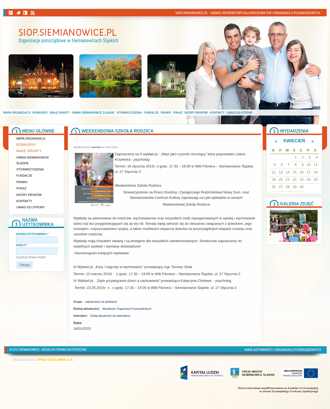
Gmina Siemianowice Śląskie (93, 112)
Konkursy (40, 112)
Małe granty (60, 112)
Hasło (21, 245)
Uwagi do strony (240, 112)
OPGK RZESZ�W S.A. (54, 360)
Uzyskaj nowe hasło (31, 257)
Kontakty (217, 112)
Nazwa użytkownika (32, 234)
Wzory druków (196, 112)
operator (96, 147)
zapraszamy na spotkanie (101, 301)
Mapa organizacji (16, 112)
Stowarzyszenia (129, 112)
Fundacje (151, 112)
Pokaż (178, 112)
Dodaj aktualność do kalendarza (110, 315)
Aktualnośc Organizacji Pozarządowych (126, 308)
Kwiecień (294, 140)
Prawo (166, 112)
